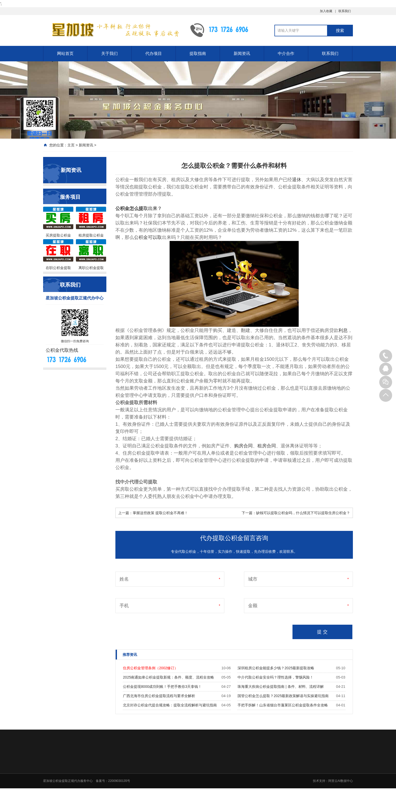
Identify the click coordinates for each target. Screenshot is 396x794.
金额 (252, 605)
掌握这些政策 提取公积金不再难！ (160, 513)
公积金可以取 (148, 237)
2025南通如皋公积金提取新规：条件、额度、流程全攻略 (168, 677)
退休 (296, 179)
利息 (343, 330)
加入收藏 (326, 11)
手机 (124, 605)
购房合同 (243, 445)
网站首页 (65, 53)
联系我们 (344, 11)
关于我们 (109, 53)
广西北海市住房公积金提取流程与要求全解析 (159, 696)
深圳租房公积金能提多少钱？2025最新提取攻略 (275, 668)
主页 (71, 145)
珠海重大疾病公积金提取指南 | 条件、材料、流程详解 (280, 686)
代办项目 (153, 53)
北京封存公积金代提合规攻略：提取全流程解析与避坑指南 (170, 705)
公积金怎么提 (129, 208)
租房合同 (266, 445)
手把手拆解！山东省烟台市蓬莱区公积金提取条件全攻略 (282, 705)
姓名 (124, 579)
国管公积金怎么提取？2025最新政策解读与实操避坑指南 (283, 696)
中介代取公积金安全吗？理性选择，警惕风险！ (275, 677)
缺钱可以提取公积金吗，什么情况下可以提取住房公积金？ (303, 513)
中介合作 (286, 53)
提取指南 (197, 53)
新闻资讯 (242, 53)
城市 (252, 579)
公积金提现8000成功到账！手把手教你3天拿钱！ (162, 686)
